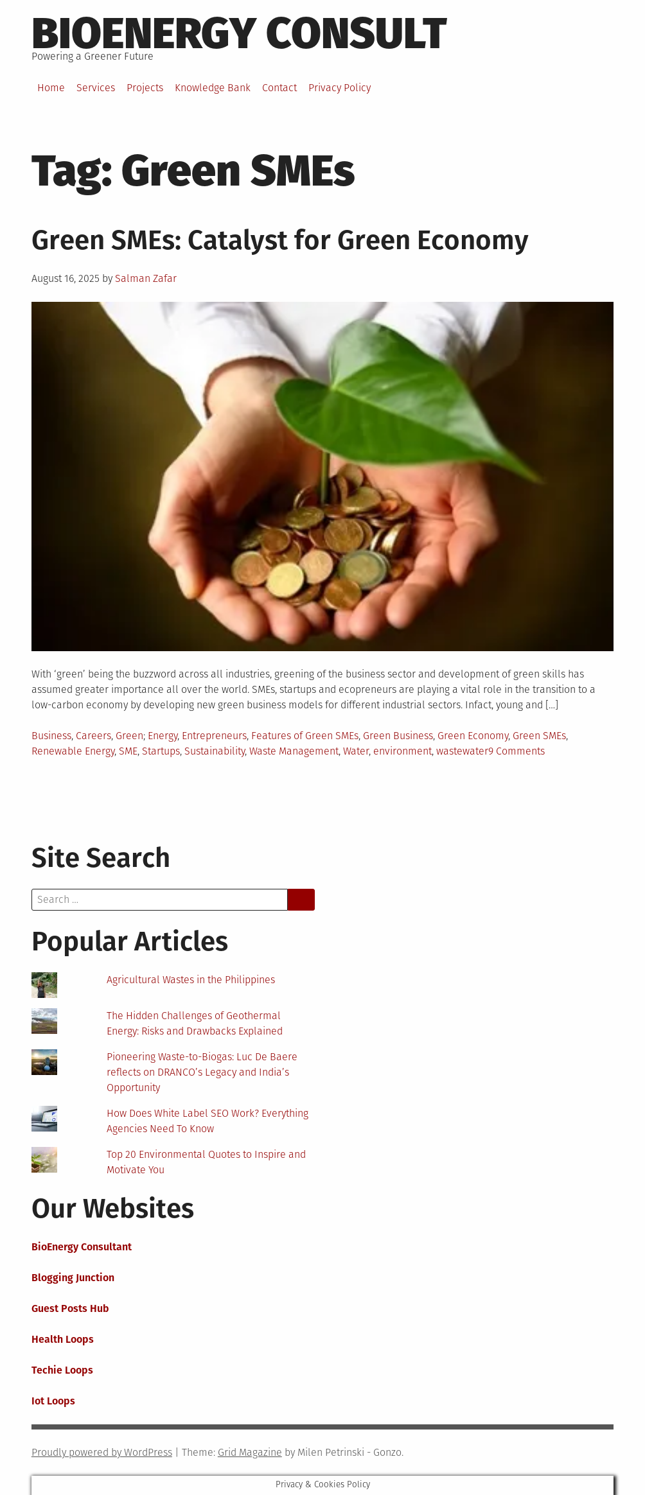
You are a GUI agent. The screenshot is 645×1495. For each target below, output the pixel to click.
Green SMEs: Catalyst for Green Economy (280, 240)
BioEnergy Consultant (81, 1247)
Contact (279, 88)
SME (128, 751)
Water (356, 751)
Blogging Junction (72, 1278)
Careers (93, 736)
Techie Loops (62, 1370)
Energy (162, 736)
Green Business (398, 736)
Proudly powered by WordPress (101, 1452)
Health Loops (62, 1339)
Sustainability (214, 751)
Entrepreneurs (214, 736)
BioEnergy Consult (239, 33)
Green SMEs (539, 736)
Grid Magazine (250, 1452)
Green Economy (472, 736)
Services (95, 88)
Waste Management (294, 751)
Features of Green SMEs (304, 736)
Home (51, 88)
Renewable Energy (72, 751)
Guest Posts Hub (70, 1308)
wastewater (462, 751)
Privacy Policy (339, 88)
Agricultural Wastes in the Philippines (191, 980)
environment (402, 751)
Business (51, 736)
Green (129, 736)
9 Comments (516, 751)
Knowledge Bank (213, 88)
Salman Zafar (146, 278)
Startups (161, 751)
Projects (145, 88)
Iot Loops (53, 1401)
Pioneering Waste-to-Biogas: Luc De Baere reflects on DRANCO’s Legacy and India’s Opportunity (202, 1072)
